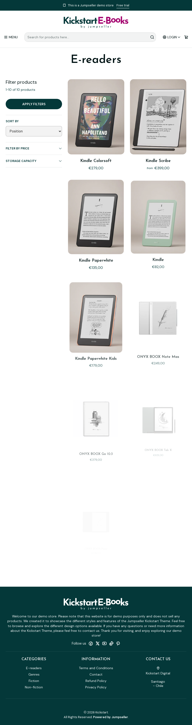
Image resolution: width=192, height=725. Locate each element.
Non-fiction (34, 687)
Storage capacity (34, 161)
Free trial (122, 5)
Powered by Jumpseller (110, 717)
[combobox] (90, 37)
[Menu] (11, 37)
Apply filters (33, 104)
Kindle (158, 247)
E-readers (34, 668)
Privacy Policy (96, 687)
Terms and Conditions (96, 668)
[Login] (172, 37)
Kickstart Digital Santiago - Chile (158, 677)
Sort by (12, 121)
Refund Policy (96, 681)
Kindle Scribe (158, 161)
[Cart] (186, 37)
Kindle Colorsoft (96, 161)
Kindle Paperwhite (96, 250)
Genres (34, 674)
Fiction (34, 681)
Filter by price (34, 148)
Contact (96, 674)
